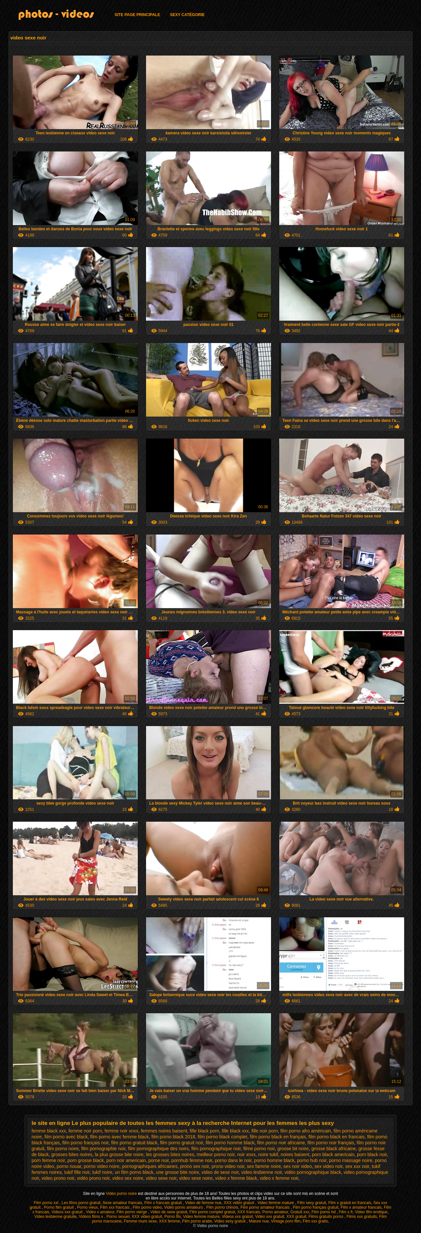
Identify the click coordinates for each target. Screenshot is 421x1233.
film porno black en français (278, 1136)
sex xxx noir (357, 1166)
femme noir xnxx (121, 1130)
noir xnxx (246, 1154)
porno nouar (69, 1166)
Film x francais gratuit (163, 1202)
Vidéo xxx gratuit (269, 1216)
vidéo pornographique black (313, 1172)
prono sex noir (194, 1166)
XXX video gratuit (147, 1216)
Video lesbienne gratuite (56, 1216)
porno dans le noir (233, 1160)
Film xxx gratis (315, 1221)
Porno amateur (275, 1212)
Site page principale (137, 14)
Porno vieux (87, 1207)
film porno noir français (331, 1142)
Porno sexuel (118, 1216)
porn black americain (333, 1154)
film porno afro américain (305, 1130)
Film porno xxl (47, 1202)
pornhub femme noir (191, 1160)
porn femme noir (48, 1160)
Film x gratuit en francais (349, 1202)
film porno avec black (66, 1136)
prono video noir (227, 1166)
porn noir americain (126, 1160)
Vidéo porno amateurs (184, 1207)
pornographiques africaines (150, 1166)
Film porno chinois (222, 1207)
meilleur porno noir (216, 1154)
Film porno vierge (132, 1212)
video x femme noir (279, 1178)
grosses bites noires (71, 1154)
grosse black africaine (333, 1148)
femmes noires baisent (164, 1130)
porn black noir (372, 1154)
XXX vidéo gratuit (239, 1202)
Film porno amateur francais (265, 1207)
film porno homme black (230, 1142)
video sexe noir (161, 1178)
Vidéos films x (91, 1216)
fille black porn (204, 1130)
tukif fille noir (77, 1172)
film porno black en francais (336, 1136)
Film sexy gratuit (311, 1202)
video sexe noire (195, 1178)
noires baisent (295, 1154)
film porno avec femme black (119, 1136)
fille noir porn (264, 1130)
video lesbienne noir (261, 1172)
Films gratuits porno (326, 1216)
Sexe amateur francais (122, 1202)
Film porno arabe (197, 1221)
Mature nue (259, 1221)
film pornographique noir (216, 1148)
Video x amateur (100, 1212)
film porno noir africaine (281, 1142)
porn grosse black (85, 1160)
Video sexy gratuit (230, 1221)
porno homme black (274, 1160)
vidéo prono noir (93, 1178)
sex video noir (328, 1166)
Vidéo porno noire (122, 1193)
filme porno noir (259, 1148)
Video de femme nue (203, 1202)
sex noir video (298, 1166)
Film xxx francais (115, 1207)
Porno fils (172, 1216)
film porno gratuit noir (181, 1142)
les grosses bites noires (170, 1154)
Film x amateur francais (361, 1207)
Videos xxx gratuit (67, 1212)
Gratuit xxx (299, 1212)
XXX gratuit (296, 1216)
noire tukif (268, 1154)
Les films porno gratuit (81, 1202)
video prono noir (57, 1178)
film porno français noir (85, 1142)
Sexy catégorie (187, 14)
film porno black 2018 (173, 1136)
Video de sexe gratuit (168, 1212)
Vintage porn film (286, 1221)
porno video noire (101, 1166)
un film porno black (134, 1172)
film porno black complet (222, 1136)
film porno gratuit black (134, 1142)
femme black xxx (49, 1130)
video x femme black (236, 1178)
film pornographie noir (103, 1148)
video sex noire (127, 1178)
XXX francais (248, 1212)
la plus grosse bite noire (119, 1154)
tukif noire (102, 1172)
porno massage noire (350, 1160)
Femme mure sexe (140, 1221)
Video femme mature (276, 1202)
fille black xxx (235, 1130)
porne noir (158, 1160)
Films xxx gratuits (361, 1216)
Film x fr (346, 1212)
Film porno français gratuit (315, 1207)
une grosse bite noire (177, 1172)
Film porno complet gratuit (212, 1212)
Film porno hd (324, 1212)
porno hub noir (312, 1160)
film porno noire (63, 1148)
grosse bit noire (293, 1148)
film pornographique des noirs (158, 1148)
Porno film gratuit (59, 1207)
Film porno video (147, 1207)
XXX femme (169, 1221)
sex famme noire (264, 1166)
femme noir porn (85, 1130)
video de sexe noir (220, 1172)
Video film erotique (371, 1212)
